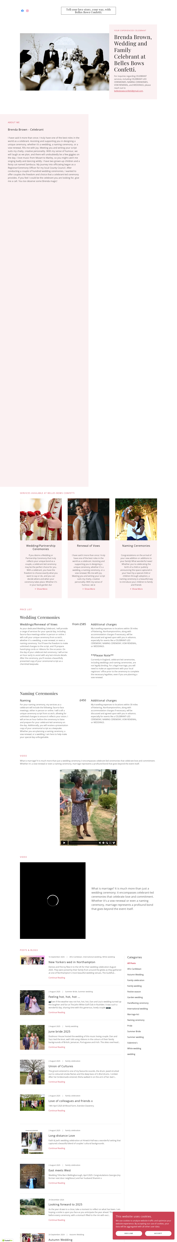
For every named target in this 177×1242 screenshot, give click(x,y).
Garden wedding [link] (135, 997)
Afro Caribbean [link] (134, 969)
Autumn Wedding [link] (135, 974)
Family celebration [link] (135, 980)
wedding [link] (131, 1054)
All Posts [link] (131, 963)
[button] (40, 588)
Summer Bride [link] (134, 1031)
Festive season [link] (134, 991)
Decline (137, 1233)
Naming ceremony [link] (135, 1020)
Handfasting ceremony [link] (138, 1003)
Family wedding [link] (134, 986)
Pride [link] (129, 1025)
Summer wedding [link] (135, 1037)
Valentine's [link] (132, 1042)
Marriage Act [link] (133, 1014)
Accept (161, 1233)
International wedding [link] (137, 1008)
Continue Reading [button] (57, 977)
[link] (22, 10)
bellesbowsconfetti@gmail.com (128, 91)
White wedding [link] (134, 1048)
